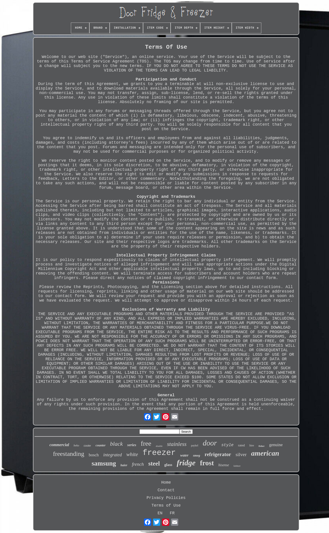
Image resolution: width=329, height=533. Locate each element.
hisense (223, 465)
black (116, 444)
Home (166, 482)
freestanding (68, 453)
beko (76, 445)
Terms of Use (166, 505)
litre (251, 445)
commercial (59, 445)
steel (154, 463)
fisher (262, 446)
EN (160, 513)
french (138, 464)
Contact (166, 490)
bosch (94, 454)
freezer (159, 452)
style (227, 445)
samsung (104, 463)
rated (241, 445)
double (159, 446)
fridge (186, 463)
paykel (194, 445)
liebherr (237, 466)
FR (172, 513)
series (131, 445)
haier (123, 465)
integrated (112, 454)
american (265, 453)
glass (168, 465)
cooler (87, 445)
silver (241, 454)
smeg (196, 455)
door (210, 443)
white (132, 454)
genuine (276, 444)
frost (207, 463)
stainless (176, 444)
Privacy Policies (166, 498)
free (146, 443)
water (184, 455)
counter (100, 445)
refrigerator (218, 454)
